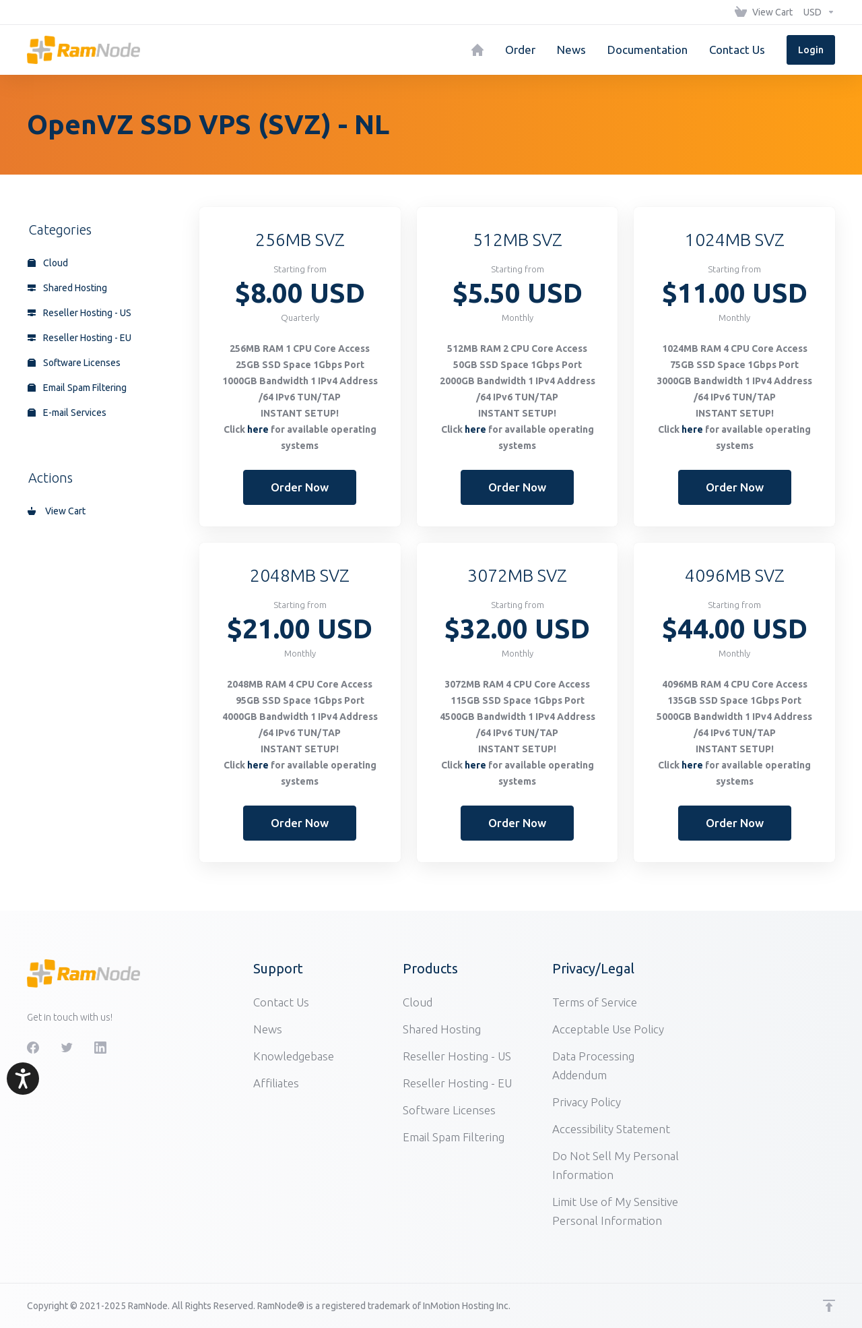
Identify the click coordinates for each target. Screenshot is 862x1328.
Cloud (48, 263)
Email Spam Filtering (77, 387)
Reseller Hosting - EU (79, 337)
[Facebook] (33, 1047)
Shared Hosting (67, 287)
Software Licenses (74, 362)
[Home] (477, 50)
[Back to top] (829, 1305)
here (258, 429)
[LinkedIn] (100, 1047)
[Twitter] (67, 1047)
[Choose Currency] (816, 12)
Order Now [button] (300, 487)
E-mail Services (67, 412)
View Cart (57, 511)
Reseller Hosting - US (79, 312)
